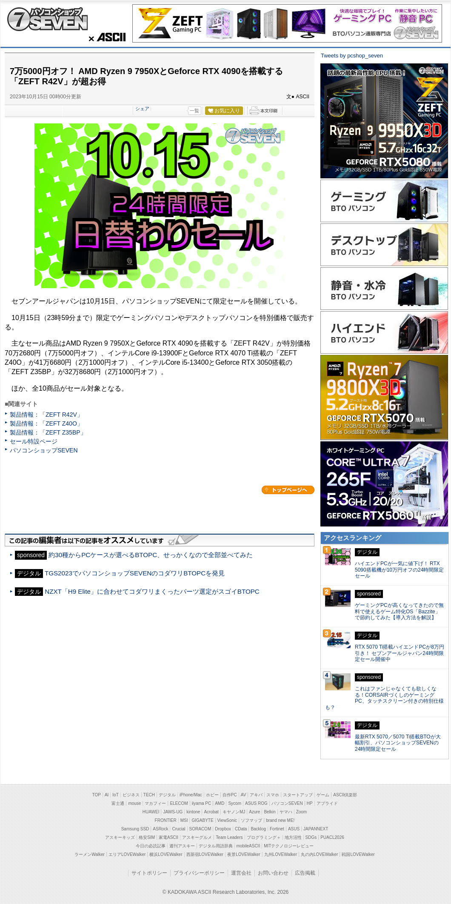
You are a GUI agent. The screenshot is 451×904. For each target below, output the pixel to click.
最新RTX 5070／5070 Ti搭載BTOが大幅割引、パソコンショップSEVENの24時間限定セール (398, 743)
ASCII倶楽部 (345, 794)
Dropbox (223, 829)
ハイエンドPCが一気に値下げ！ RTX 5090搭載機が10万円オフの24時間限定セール (399, 570)
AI (106, 794)
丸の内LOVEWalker (319, 854)
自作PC (230, 794)
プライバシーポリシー (199, 873)
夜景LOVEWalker (243, 854)
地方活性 (293, 837)
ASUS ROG (256, 803)
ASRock (160, 829)
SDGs (311, 837)
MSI (184, 820)
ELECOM (179, 803)
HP (310, 803)
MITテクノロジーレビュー (289, 846)
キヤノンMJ (234, 812)
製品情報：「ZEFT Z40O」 (46, 423)
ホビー (212, 794)
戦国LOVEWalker (358, 854)
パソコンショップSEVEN (47, 19)
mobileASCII (248, 846)
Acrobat (211, 812)
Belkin (269, 812)
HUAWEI (151, 812)
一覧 (194, 110)
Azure (254, 812)
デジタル (167, 794)
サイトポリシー (149, 873)
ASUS (294, 829)
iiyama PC (201, 803)
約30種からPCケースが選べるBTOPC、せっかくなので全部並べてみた (151, 554)
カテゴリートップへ (288, 490)
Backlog (258, 829)
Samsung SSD (135, 829)
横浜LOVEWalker (165, 854)
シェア (142, 108)
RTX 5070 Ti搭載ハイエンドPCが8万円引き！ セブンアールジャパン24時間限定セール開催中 (399, 653)
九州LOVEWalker (280, 854)
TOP (96, 794)
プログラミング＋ (264, 837)
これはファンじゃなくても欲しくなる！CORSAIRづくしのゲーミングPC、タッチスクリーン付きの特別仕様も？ (384, 698)
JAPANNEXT (315, 829)
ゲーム (323, 794)
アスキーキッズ (120, 837)
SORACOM (200, 829)
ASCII (104, 37)
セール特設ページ (33, 441)
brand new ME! (280, 820)
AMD (219, 803)
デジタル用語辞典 (216, 846)
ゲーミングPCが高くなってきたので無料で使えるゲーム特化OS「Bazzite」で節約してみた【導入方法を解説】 (399, 611)
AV (243, 794)
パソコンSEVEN (287, 803)
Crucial (178, 829)
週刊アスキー (182, 846)
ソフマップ (251, 820)
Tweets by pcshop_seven (352, 55)
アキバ (256, 794)
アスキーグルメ (197, 837)
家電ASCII (168, 837)
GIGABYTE (202, 820)
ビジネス (131, 794)
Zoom (301, 812)
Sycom (234, 803)
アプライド (327, 803)
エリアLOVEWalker (127, 854)
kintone (193, 812)
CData (241, 829)
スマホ (272, 794)
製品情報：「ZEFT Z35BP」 (48, 432)
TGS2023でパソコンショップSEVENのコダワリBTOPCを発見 (135, 573)
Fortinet (277, 829)
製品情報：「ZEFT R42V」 (46, 414)
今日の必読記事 (151, 846)
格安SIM (147, 837)
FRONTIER (166, 820)
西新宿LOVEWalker (204, 854)
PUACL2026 (332, 837)
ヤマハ (286, 812)
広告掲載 (305, 873)
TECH (149, 794)
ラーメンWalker (89, 854)
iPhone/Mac (191, 794)
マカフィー (155, 803)
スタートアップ (298, 794)
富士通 (117, 803)
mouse (134, 803)
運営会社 (241, 873)
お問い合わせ (273, 873)
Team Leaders (229, 837)
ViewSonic (227, 820)
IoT (115, 794)
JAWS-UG (173, 812)
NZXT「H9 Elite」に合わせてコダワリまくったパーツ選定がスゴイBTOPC (152, 591)
